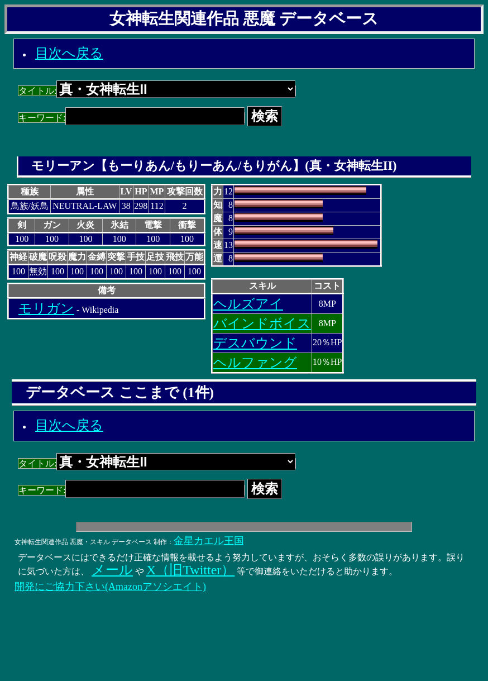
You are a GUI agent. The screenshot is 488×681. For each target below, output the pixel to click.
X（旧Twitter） (190, 570)
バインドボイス (262, 323)
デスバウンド (255, 343)
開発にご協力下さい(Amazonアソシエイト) (110, 586)
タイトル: (156, 90)
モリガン (46, 308)
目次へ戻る (69, 53)
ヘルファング (255, 362)
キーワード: (131, 117)
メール (112, 570)
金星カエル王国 (209, 540)
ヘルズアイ (248, 304)
